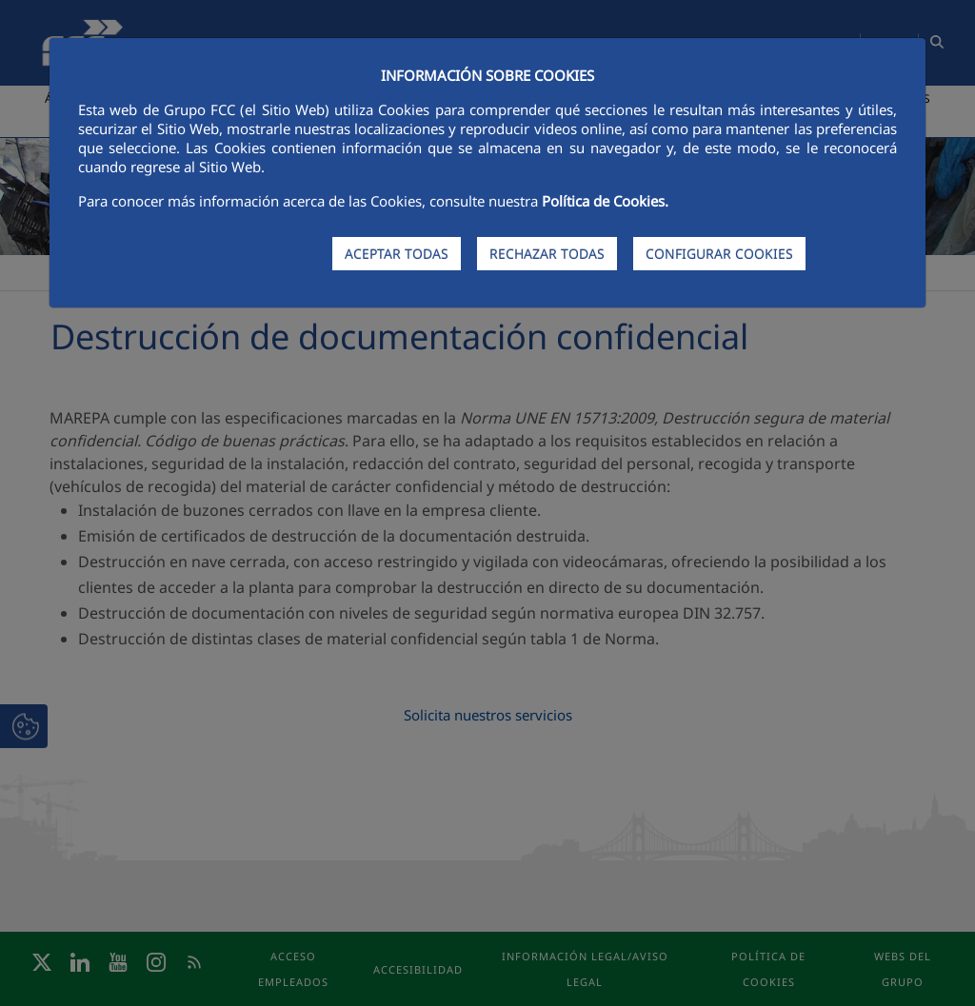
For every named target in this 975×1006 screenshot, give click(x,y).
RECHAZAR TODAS (547, 254)
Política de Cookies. (605, 200)
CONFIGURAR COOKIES (719, 254)
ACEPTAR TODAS (396, 254)
